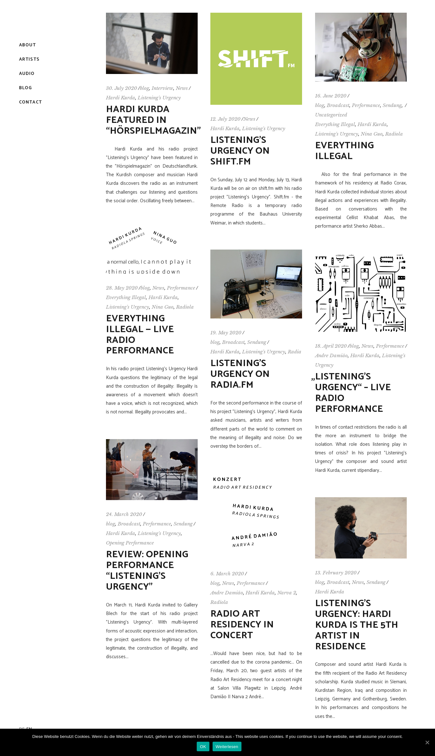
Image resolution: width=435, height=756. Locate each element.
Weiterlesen (227, 746)
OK (203, 746)
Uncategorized (331, 115)
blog (144, 88)
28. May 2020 (122, 288)
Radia (294, 352)
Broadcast (338, 105)
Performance (366, 105)
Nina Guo (372, 134)
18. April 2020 (331, 346)
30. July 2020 (121, 88)
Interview (162, 88)
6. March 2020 (227, 574)
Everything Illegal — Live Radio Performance (140, 335)
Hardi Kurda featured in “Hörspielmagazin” (153, 120)
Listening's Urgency (159, 98)
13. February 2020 (336, 573)
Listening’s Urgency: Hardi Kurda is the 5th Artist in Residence (356, 625)
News (182, 88)
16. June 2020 (330, 96)
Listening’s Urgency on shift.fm (240, 151)
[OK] (427, 742)
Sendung (392, 105)
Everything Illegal (335, 124)
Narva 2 (286, 593)
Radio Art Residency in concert (242, 624)
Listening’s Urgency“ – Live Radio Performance (353, 393)
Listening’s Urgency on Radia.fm (240, 374)
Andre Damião (331, 355)
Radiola (394, 134)
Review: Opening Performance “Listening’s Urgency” (147, 571)
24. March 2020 (124, 514)
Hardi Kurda (120, 98)
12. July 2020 (225, 119)
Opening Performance (130, 543)
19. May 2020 (225, 333)
